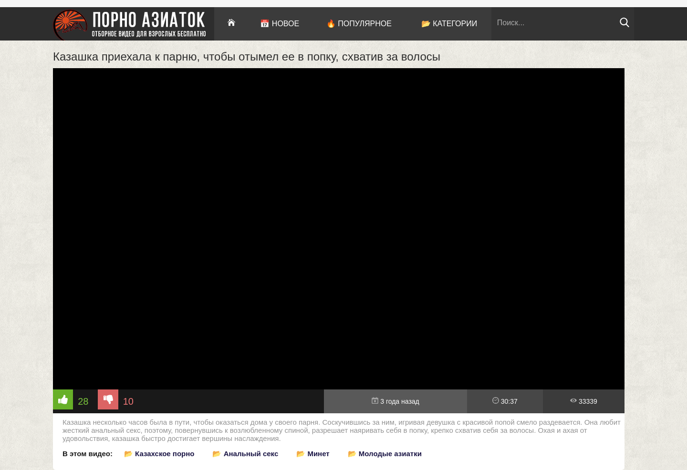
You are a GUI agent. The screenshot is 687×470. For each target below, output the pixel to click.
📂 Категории (449, 24)
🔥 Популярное (359, 24)
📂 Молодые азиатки (385, 454)
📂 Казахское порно (159, 454)
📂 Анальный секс (245, 454)
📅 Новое (279, 24)
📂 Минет (312, 454)
